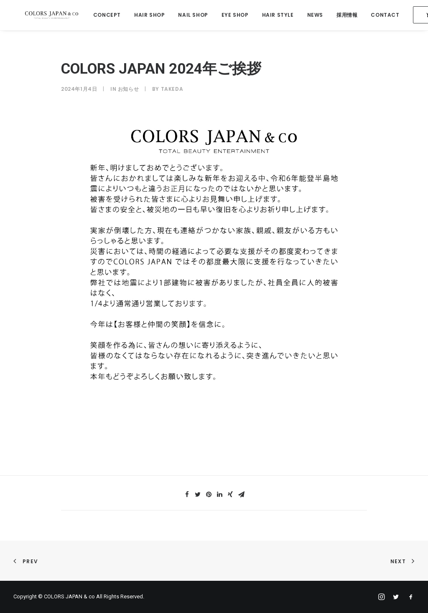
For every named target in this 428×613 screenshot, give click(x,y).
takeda (172, 88)
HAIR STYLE (273, 15)
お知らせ (128, 88)
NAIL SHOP (188, 15)
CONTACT (380, 15)
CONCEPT (102, 15)
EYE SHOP (230, 15)
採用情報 (342, 15)
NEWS (310, 15)
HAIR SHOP (145, 15)
